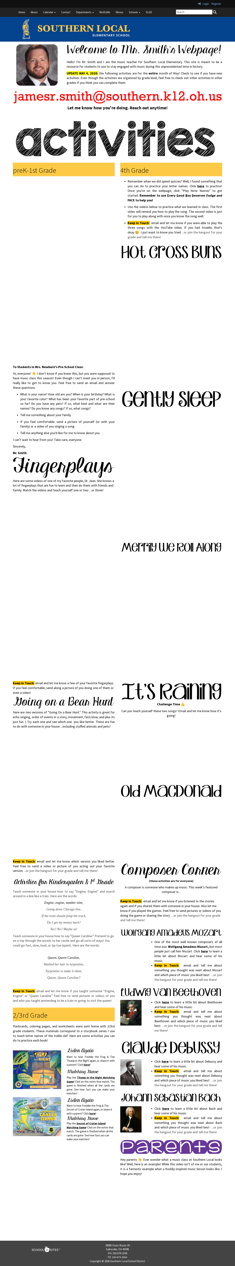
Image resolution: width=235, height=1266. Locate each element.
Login (203, 4)
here (87, 1064)
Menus (119, 12)
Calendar (49, 12)
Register (216, 4)
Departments (85, 12)
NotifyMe (104, 12)
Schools (134, 12)
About (34, 12)
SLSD (149, 12)
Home (21, 12)
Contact (65, 12)
